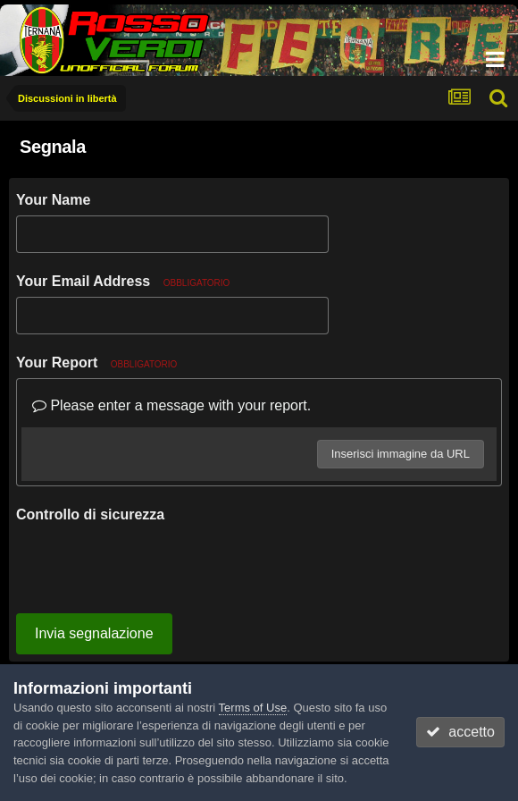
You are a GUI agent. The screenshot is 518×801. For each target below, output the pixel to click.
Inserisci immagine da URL (400, 453)
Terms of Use (253, 707)
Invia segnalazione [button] (94, 563)
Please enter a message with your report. (171, 405)
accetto (460, 731)
